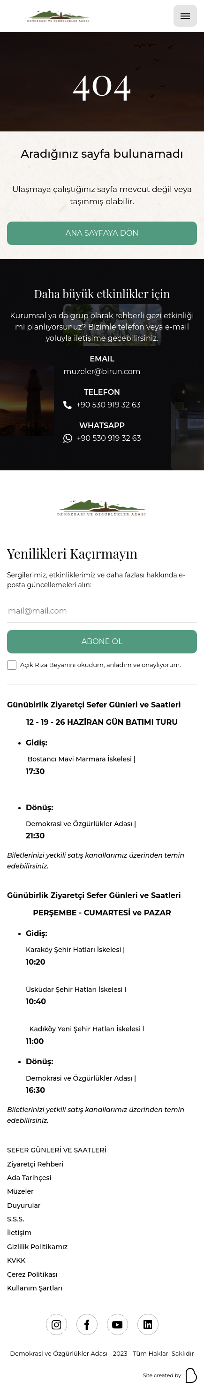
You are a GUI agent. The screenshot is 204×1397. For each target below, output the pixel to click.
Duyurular (24, 1205)
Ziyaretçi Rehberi (35, 1164)
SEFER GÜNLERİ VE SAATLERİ (56, 1150)
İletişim (19, 1232)
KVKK (16, 1260)
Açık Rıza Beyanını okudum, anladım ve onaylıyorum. (100, 664)
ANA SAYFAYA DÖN (102, 233)
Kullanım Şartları (34, 1288)
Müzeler (20, 1191)
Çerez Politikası (32, 1274)
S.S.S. (15, 1219)
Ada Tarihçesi (29, 1178)
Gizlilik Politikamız (37, 1247)
